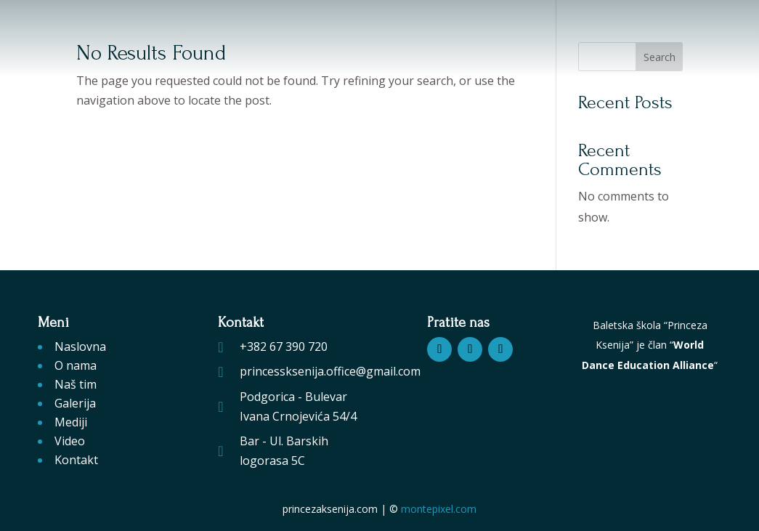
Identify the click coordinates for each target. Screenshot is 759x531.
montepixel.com (438, 509)
